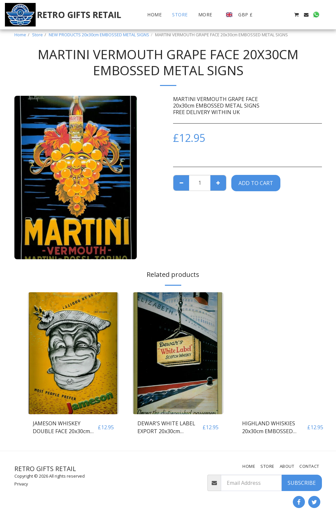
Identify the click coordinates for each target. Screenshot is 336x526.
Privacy (21, 484)
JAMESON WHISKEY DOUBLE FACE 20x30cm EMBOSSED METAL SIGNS (65, 427)
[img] (73, 353)
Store (37, 35)
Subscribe (302, 482)
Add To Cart (256, 183)
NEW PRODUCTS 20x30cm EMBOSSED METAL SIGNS (99, 35)
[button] (266, 14)
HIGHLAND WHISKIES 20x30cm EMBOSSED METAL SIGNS (268, 427)
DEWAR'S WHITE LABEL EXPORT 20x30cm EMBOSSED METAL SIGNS (169, 427)
